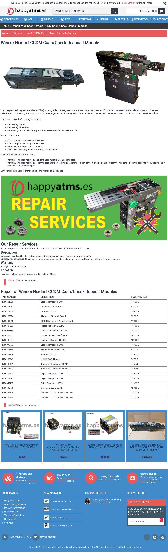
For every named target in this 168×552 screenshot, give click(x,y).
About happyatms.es (14, 504)
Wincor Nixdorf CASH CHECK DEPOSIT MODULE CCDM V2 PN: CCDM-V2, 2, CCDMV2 (146, 447)
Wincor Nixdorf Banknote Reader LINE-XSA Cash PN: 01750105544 (105, 446)
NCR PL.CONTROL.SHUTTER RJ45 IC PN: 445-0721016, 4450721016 (61, 518)
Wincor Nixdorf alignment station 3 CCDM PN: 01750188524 (21, 446)
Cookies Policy (128, 3)
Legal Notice (122, 547)
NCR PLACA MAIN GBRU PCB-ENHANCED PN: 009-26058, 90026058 (61, 510)
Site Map (7, 522)
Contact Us (9, 519)
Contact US (13, 280)
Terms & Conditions (13, 515)
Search (109, 479)
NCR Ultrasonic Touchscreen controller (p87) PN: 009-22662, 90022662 (61, 502)
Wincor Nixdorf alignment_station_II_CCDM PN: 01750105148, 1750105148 (63, 447)
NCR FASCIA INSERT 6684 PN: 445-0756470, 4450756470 (61, 526)
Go (161, 520)
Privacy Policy (10, 511)
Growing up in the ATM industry (106, 499)
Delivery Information (13, 508)
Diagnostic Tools (11, 500)
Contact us (145, 480)
